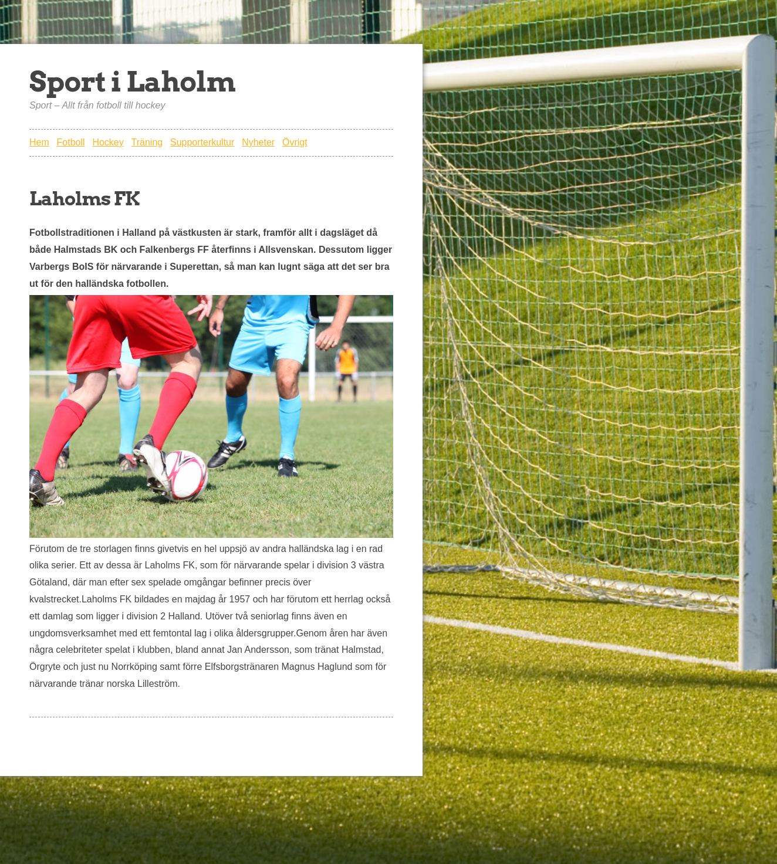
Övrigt (295, 142)
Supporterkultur (202, 142)
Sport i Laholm (132, 82)
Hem (39, 142)
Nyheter (258, 142)
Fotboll (71, 142)
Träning (147, 142)
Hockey (107, 142)
